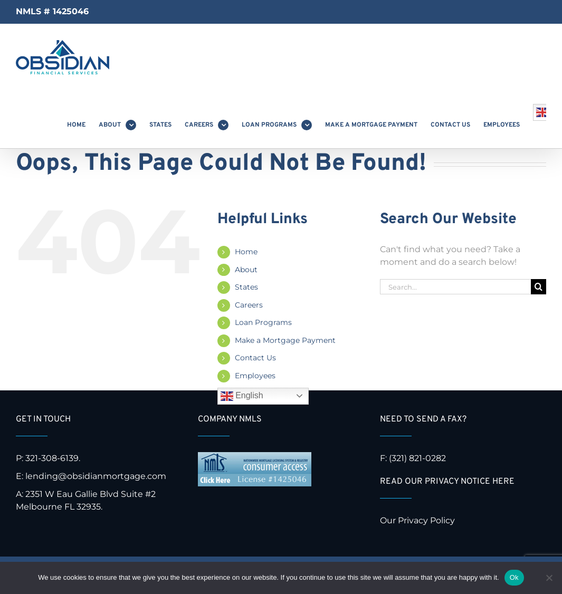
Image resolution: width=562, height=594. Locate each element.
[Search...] (455, 286)
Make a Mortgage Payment (285, 340)
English (242, 396)
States (246, 287)
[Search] (538, 286)
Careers (249, 305)
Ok (514, 577)
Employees (255, 375)
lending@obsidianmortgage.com (95, 476)
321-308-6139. (52, 458)
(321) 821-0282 (417, 458)
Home (246, 251)
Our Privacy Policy (418, 520)
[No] (549, 577)
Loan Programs (263, 322)
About (246, 269)
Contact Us (255, 357)
